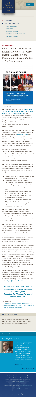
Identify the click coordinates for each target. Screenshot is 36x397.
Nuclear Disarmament (8, 45)
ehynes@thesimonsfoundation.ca (16, 281)
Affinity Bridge (21, 394)
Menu (29, 4)
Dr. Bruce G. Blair (22, 134)
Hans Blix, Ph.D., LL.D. (9, 339)
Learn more (5, 327)
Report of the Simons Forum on (18, 291)
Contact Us (18, 389)
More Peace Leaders (27, 368)
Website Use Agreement (26, 385)
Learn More (18, 364)
